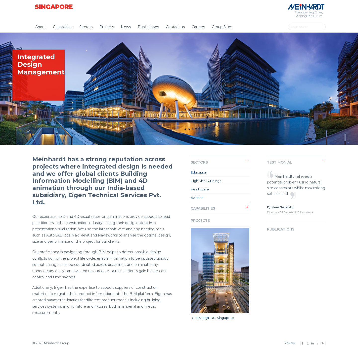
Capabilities (62, 27)
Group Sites (222, 27)
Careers (198, 27)
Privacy (289, 343)
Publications (148, 27)
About (40, 27)
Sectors (85, 27)
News (126, 27)
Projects (106, 27)
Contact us (175, 27)
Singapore (54, 6)
